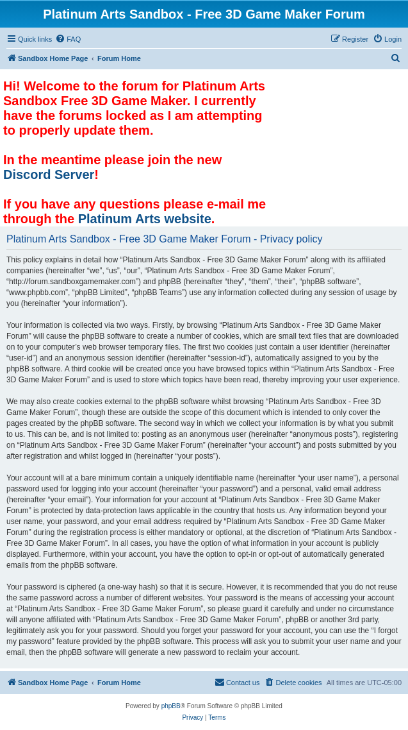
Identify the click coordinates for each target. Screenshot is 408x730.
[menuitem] (68, 39)
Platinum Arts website (144, 219)
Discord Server (48, 174)
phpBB (171, 705)
